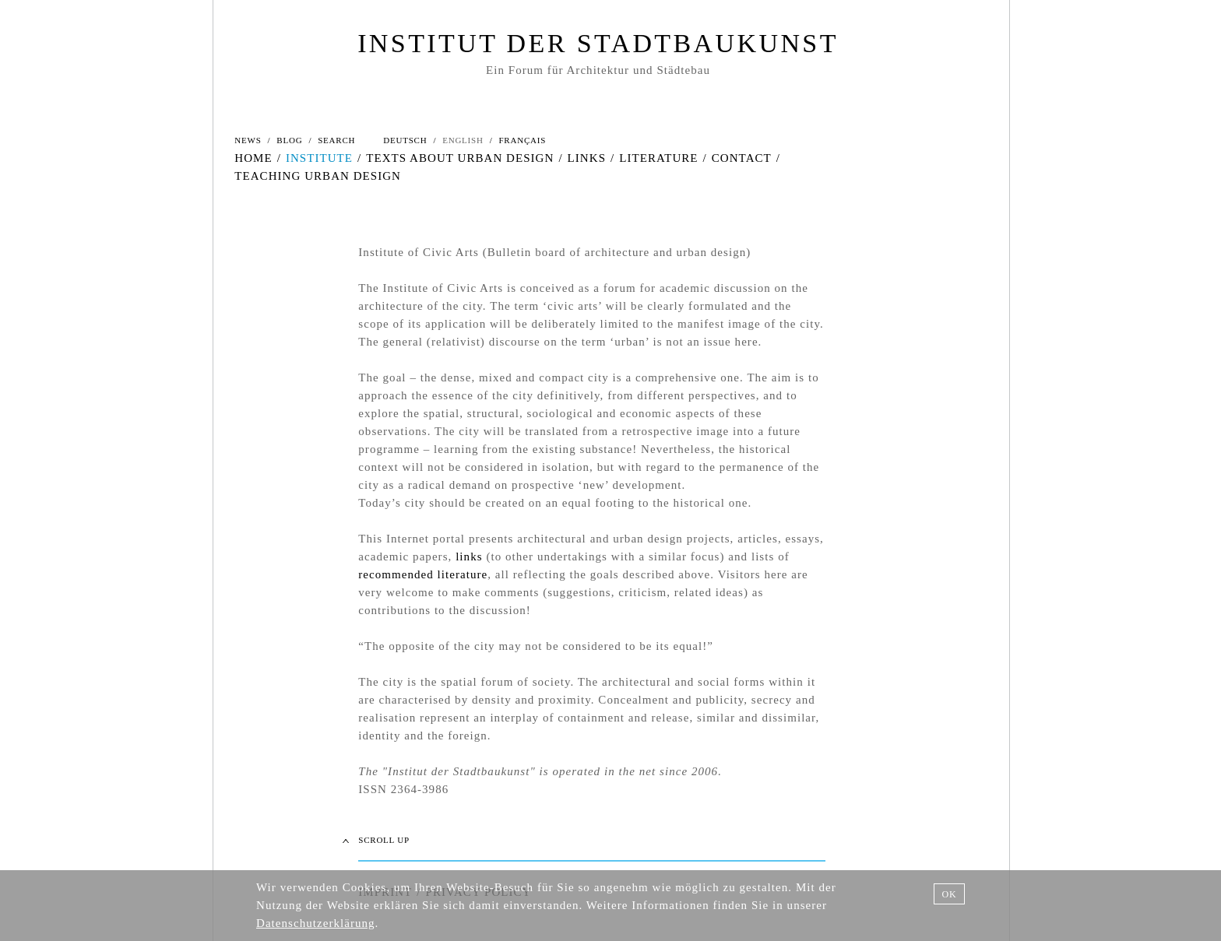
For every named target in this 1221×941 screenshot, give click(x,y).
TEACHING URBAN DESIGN (317, 176)
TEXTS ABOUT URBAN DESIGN (460, 158)
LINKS (587, 158)
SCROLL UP (384, 839)
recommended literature (422, 574)
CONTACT (742, 158)
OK (948, 894)
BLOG (289, 140)
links (469, 556)
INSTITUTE (319, 158)
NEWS (247, 140)
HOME (253, 158)
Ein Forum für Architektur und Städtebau (598, 70)
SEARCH (336, 140)
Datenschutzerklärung (315, 923)
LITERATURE (658, 158)
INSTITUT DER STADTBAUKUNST (598, 43)
